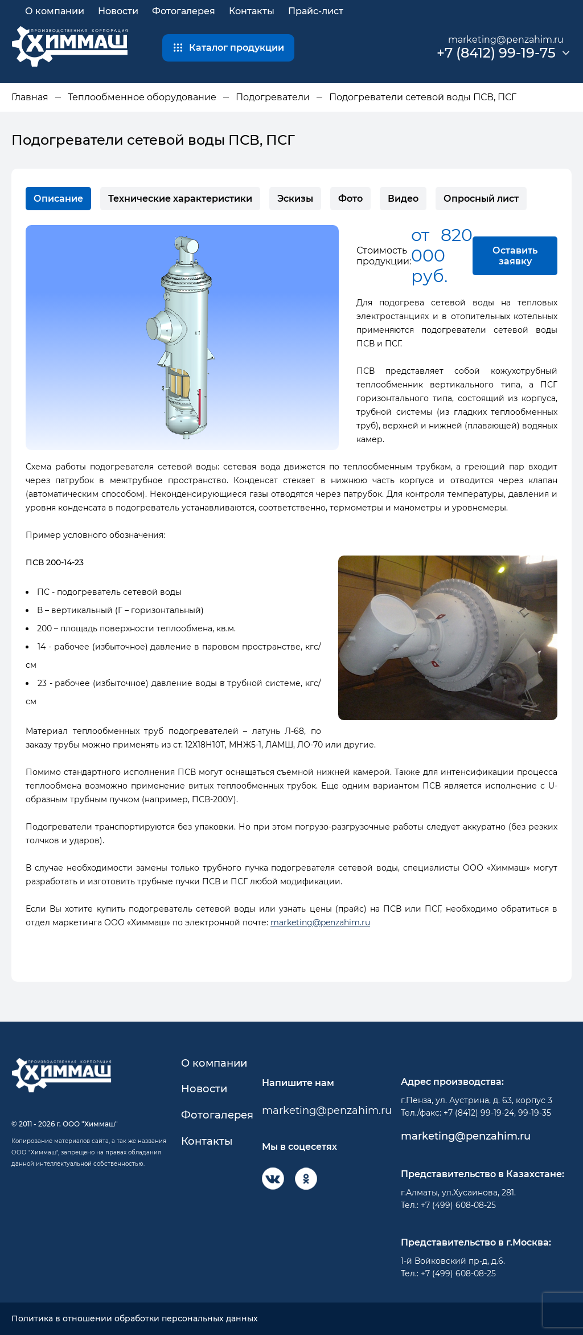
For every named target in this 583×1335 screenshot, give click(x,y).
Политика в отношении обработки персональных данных (134, 1319)
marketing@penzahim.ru (506, 39)
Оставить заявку (514, 256)
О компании (54, 11)
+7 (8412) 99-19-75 (496, 53)
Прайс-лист (315, 11)
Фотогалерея (183, 11)
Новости (118, 11)
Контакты (251, 11)
